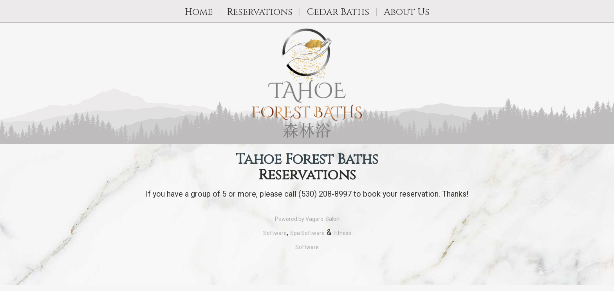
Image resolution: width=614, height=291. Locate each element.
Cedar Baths (338, 12)
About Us (407, 12)
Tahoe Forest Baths (307, 160)
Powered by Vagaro (299, 219)
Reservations (260, 12)
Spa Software (307, 233)
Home (199, 12)
